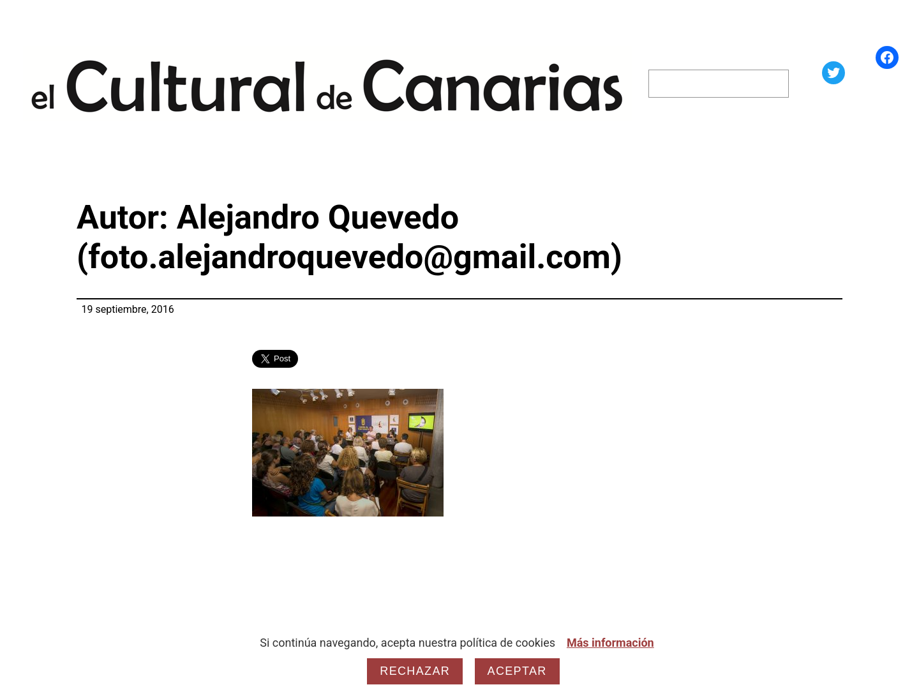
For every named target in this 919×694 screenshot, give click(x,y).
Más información (610, 642)
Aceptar (517, 671)
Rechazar (415, 671)
